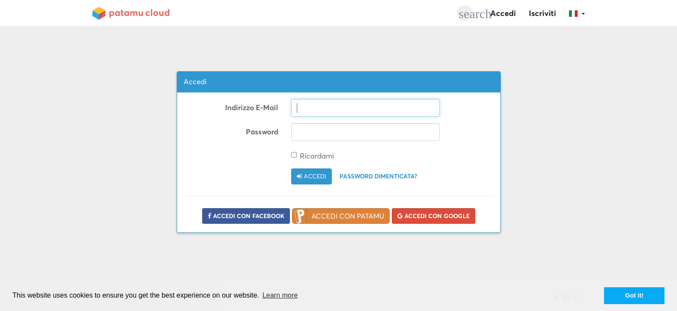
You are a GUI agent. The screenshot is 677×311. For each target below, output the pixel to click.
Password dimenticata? (378, 176)
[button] (577, 13)
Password (262, 131)
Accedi (503, 13)
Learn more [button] (280, 295)
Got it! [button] (634, 295)
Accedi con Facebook (246, 216)
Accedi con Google (433, 216)
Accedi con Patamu (338, 216)
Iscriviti (542, 13)
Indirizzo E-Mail (251, 107)
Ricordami (312, 156)
